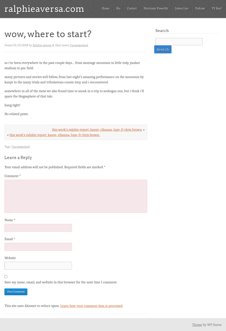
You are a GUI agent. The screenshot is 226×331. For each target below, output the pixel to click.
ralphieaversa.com (44, 9)
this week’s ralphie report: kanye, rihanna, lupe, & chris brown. (97, 130)
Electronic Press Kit (156, 8)
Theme (197, 325)
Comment (12, 176)
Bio (118, 8)
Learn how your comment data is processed (91, 306)
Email (9, 239)
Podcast (200, 8)
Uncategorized (79, 45)
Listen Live (181, 8)
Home (105, 8)
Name (9, 220)
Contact (132, 8)
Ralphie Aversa (42, 45)
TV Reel (217, 8)
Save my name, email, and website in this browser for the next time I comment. (60, 282)
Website (10, 258)
